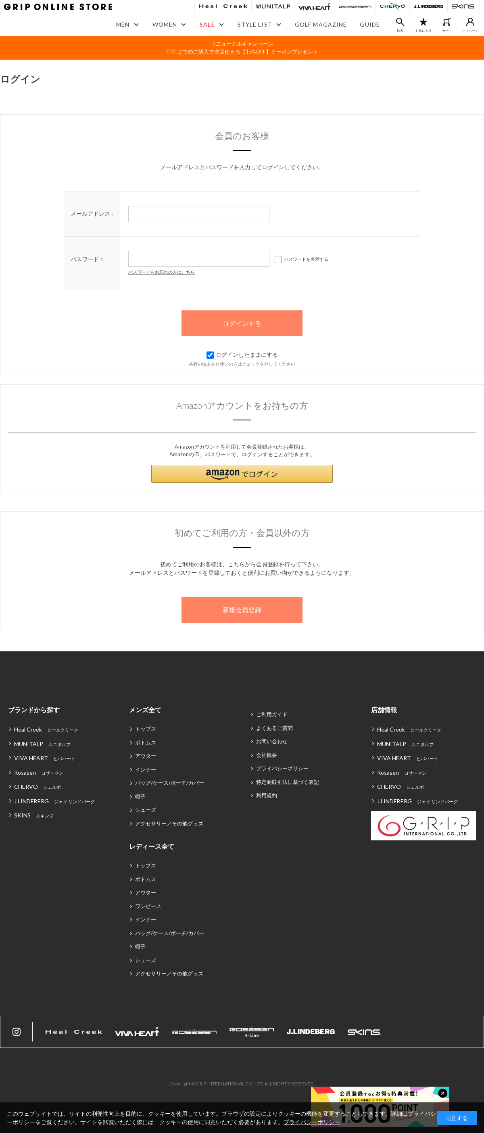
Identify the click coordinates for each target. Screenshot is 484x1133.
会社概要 (266, 755)
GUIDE (370, 24)
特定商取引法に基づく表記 (287, 782)
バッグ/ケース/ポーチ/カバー (169, 783)
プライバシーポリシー (282, 768)
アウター (145, 756)
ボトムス (145, 742)
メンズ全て (145, 709)
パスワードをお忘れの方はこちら (161, 271)
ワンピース (148, 906)
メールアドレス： (93, 213)
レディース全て (151, 846)
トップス (145, 729)
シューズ (145, 810)
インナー (145, 769)
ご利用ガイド (272, 714)
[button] (242, 474)
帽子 (140, 796)
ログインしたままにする (242, 354)
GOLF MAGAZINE (321, 24)
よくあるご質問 (274, 728)
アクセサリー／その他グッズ (169, 823)
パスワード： (87, 259)
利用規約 (266, 795)
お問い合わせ (272, 741)
